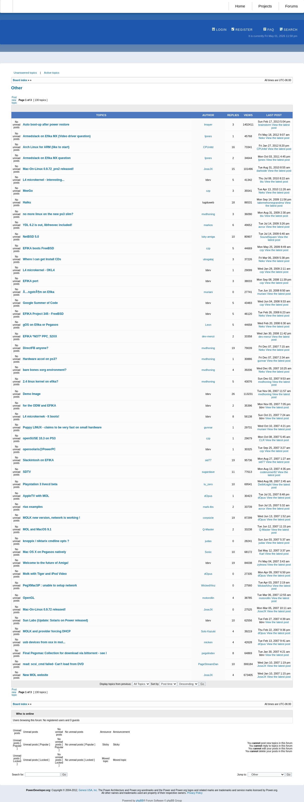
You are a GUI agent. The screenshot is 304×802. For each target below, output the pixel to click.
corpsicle (208, 517)
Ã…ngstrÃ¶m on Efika (38, 292)
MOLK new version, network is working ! (51, 517)
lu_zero (208, 484)
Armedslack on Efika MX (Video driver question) (57, 136)
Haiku (27, 202)
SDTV (27, 472)
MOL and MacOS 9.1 (37, 529)
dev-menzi (208, 336)
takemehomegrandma (270, 202)
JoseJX (208, 168)
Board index (20, 80)
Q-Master (208, 529)
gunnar (262, 360)
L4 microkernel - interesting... (43, 180)
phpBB (139, 800)
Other (16, 88)
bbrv (208, 179)
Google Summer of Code (40, 303)
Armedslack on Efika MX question (47, 158)
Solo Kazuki (208, 631)
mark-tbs (208, 506)
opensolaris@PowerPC (39, 449)
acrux (261, 226)
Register (242, 30)
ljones (208, 136)
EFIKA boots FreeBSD (38, 248)
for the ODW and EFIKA (39, 405)
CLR (262, 440)
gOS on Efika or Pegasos (40, 324)
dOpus (208, 495)
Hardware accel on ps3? (40, 359)
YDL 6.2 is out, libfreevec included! (47, 225)
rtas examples (33, 507)
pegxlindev (208, 653)
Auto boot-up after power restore (46, 124)
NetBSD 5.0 (31, 236)
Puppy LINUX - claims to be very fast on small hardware (62, 427)
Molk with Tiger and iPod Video (45, 574)
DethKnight (265, 484)
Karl (261, 553)
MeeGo (28, 190)
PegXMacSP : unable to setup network (50, 585)
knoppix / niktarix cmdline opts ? (46, 541)
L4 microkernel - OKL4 (39, 270)
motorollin (208, 597)
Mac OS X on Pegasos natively (44, 552)
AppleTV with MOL (36, 496)
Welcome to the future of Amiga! (45, 563)
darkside (262, 170)
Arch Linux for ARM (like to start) (46, 147)
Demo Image (31, 394)
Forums (291, 6)
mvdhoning (208, 214)
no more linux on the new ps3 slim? (48, 214)
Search (289, 30)
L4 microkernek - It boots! (41, 416)
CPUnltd (208, 147)
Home (240, 6)
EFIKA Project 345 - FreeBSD (43, 314)
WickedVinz (208, 585)
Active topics (52, 72)
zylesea (261, 564)
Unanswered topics (25, 72)
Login (219, 30)
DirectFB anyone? (35, 348)
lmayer (208, 124)
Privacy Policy (194, 793)
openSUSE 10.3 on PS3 (39, 438)
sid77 (208, 460)
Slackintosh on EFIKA (38, 460)
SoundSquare (268, 236)
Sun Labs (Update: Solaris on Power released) (55, 620)
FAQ (268, 30)
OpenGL (28, 598)
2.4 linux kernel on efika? (40, 381)
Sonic (208, 551)
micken (208, 642)
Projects (265, 6)
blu (262, 181)
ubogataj (208, 259)
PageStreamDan (208, 664)
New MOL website (35, 675)
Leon (208, 324)
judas (208, 541)
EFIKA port (30, 281)
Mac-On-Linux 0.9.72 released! (44, 609)
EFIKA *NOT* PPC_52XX (40, 336)
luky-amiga (208, 236)
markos (208, 225)
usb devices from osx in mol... (44, 642)
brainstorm (264, 124)
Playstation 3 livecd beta (40, 484)
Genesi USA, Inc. (88, 790)
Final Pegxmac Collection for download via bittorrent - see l (65, 653)
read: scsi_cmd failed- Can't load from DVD (53, 664)
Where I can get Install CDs (42, 259)
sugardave (208, 471)
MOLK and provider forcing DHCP (47, 631)
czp (208, 190)
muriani (208, 291)
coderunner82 (268, 472)
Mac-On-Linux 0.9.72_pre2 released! (48, 169)
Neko (262, 137)
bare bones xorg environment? (44, 370)
